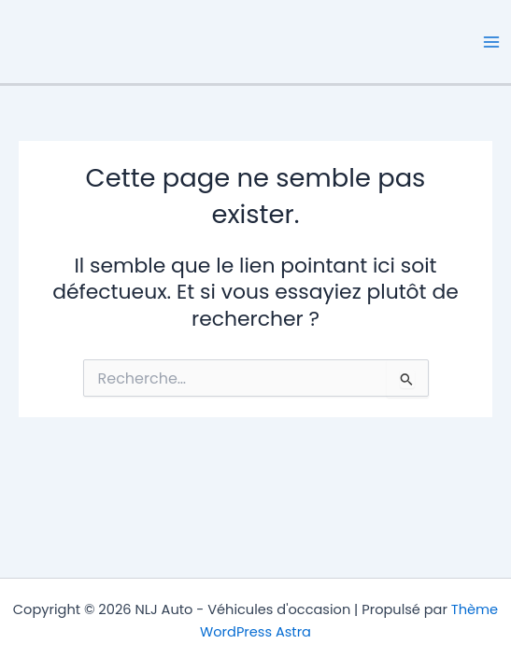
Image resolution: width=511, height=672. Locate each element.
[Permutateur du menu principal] (491, 42)
